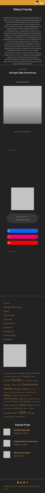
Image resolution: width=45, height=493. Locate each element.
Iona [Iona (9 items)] (30, 389)
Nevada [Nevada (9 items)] (20, 395)
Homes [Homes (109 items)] (8, 388)
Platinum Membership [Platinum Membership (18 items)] (21, 402)
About (6, 311)
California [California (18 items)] (36, 373)
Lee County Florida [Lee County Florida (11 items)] (18, 392)
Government (9, 323)
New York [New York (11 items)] (26, 395)
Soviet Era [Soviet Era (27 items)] (18, 408)
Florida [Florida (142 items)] (16, 380)
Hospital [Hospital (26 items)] (17, 389)
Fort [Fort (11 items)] (23, 380)
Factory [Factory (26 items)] (6, 380)
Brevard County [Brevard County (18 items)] (24, 373)
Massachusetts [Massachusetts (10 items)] (31, 392)
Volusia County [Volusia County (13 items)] (8, 417)
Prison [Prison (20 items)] (6, 405)
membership (18, 55)
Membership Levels (12, 307)
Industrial (22, 69)
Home (6, 303)
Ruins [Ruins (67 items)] (22, 404)
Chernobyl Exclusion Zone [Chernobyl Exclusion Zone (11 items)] (12, 376)
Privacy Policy (9, 335)
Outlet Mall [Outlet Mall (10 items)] (7, 401)
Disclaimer (8, 339)
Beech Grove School (22, 453)
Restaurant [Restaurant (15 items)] (14, 405)
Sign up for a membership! (23, 218)
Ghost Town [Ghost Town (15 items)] (16, 385)
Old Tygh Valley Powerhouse (22, 73)
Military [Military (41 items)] (7, 395)
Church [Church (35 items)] (26, 376)
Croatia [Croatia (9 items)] (33, 376)
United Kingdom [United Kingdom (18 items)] (10, 413)
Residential (8, 331)
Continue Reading (22, 132)
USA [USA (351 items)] (22, 412)
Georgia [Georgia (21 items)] (6, 385)
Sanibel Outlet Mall (22, 430)
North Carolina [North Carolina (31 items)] (10, 398)
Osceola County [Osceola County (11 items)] (34, 399)
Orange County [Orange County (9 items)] (23, 399)
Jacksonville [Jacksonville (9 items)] (7, 392)
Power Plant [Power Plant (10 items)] (36, 401)
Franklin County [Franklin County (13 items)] (32, 380)
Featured (7, 319)
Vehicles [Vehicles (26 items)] (30, 413)
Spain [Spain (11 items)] (26, 408)
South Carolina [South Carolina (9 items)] (7, 408)
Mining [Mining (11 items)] (14, 395)
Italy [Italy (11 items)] (34, 389)
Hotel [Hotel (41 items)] (25, 389)
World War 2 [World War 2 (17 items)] (20, 417)
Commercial (8, 315)
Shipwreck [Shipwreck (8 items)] (37, 405)
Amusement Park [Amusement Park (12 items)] (10, 373)
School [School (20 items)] (30, 405)
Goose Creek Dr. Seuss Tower (25, 441)
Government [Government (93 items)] (30, 384)
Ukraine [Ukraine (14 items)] (32, 408)
